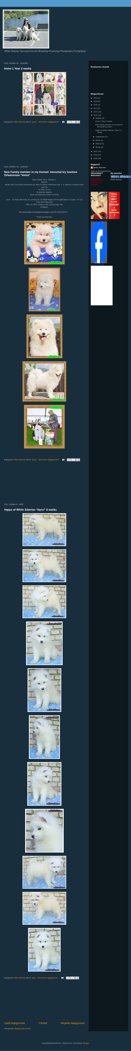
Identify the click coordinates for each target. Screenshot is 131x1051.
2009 (95, 158)
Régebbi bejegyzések (73, 1023)
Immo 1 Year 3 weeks (17, 68)
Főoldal (43, 1023)
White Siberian (99, 168)
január (98, 147)
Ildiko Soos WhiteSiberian (99, 220)
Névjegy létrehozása (97, 265)
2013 (95, 112)
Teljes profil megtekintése (101, 171)
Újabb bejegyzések (14, 1023)
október (99, 118)
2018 (95, 101)
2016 (95, 105)
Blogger (86, 1043)
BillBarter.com (102, 285)
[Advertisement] (44, 145)
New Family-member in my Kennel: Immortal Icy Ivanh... (109, 126)
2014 (95, 108)
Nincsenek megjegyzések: (49, 122)
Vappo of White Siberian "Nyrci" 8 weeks (30, 509)
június (98, 140)
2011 (95, 151)
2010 (95, 155)
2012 (95, 115)
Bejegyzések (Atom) (22, 1029)
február (99, 144)
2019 (95, 98)
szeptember (100, 137)
